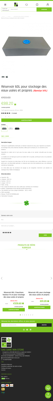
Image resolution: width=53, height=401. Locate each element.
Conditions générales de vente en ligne (11, 366)
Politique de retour (6, 368)
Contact (3, 370)
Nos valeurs (4, 376)
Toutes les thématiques (5, 9)
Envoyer (44, 325)
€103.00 (6, 98)
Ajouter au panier (26, 120)
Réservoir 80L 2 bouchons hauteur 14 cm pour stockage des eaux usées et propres (14, 294)
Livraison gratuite (18, 306)
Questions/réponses (6, 364)
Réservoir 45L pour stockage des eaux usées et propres (39, 293)
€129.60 (17, 303)
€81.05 (43, 301)
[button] (20, 315)
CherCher (44, 9)
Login (45, 235)
